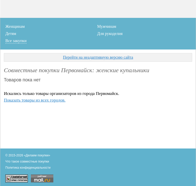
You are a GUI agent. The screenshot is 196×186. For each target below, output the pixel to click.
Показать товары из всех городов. (35, 100)
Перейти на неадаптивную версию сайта (98, 57)
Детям (10, 33)
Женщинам (15, 26)
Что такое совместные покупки (27, 161)
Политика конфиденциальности (28, 167)
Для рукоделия (110, 33)
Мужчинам (106, 26)
